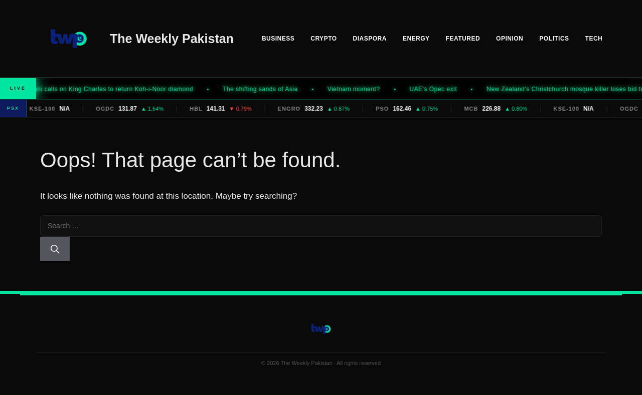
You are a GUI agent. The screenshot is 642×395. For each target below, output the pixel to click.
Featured (463, 38)
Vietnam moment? (359, 89)
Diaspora (370, 38)
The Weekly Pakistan (172, 39)
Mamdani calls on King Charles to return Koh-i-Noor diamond (110, 89)
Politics (554, 38)
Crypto (323, 38)
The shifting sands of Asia (265, 89)
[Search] (55, 249)
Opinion (509, 38)
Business (278, 38)
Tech (594, 38)
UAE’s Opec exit (439, 89)
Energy (416, 38)
